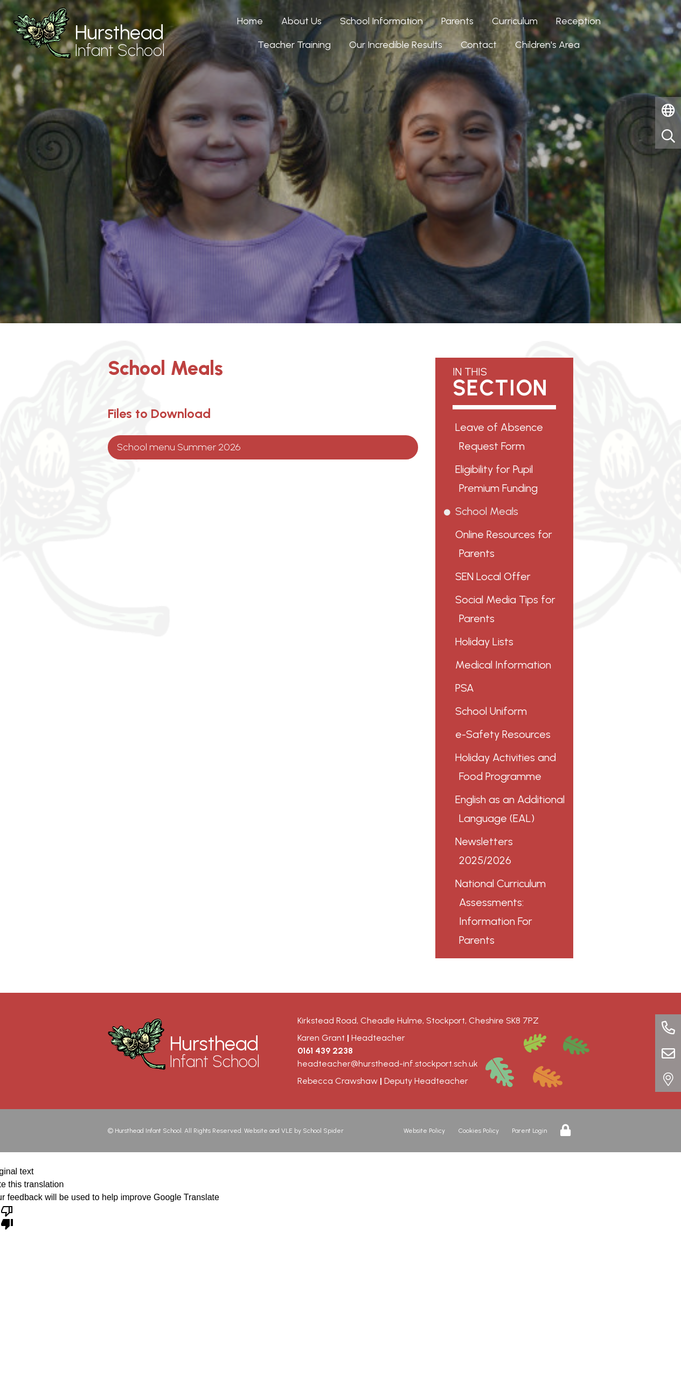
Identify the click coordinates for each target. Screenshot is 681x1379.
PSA (466, 687)
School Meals (488, 511)
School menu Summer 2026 (179, 447)
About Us (301, 21)
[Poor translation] (7, 1217)
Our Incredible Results (395, 45)
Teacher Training (294, 45)
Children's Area (547, 45)
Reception (578, 21)
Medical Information (505, 664)
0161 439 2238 (325, 1051)
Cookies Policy (478, 1130)
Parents (457, 21)
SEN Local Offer (495, 576)
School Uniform (493, 711)
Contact (479, 45)
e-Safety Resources (505, 734)
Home (250, 21)
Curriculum (515, 21)
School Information (381, 21)
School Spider (323, 1130)
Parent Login (529, 1130)
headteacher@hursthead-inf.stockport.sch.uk (387, 1063)
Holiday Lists (486, 641)
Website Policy (424, 1130)
